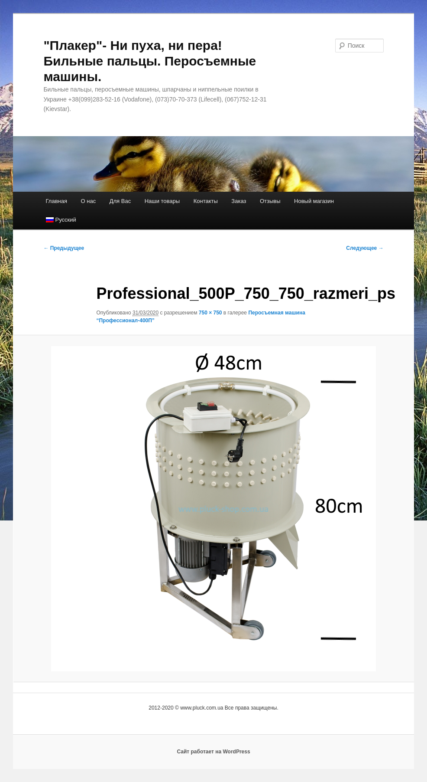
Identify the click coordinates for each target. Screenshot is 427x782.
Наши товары (162, 201)
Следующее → (364, 248)
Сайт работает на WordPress (213, 752)
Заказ (238, 201)
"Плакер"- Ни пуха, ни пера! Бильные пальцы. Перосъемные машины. (149, 61)
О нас (88, 201)
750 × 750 (210, 313)
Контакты (206, 201)
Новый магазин (314, 201)
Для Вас (120, 201)
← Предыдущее (63, 248)
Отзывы (270, 201)
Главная (56, 201)
